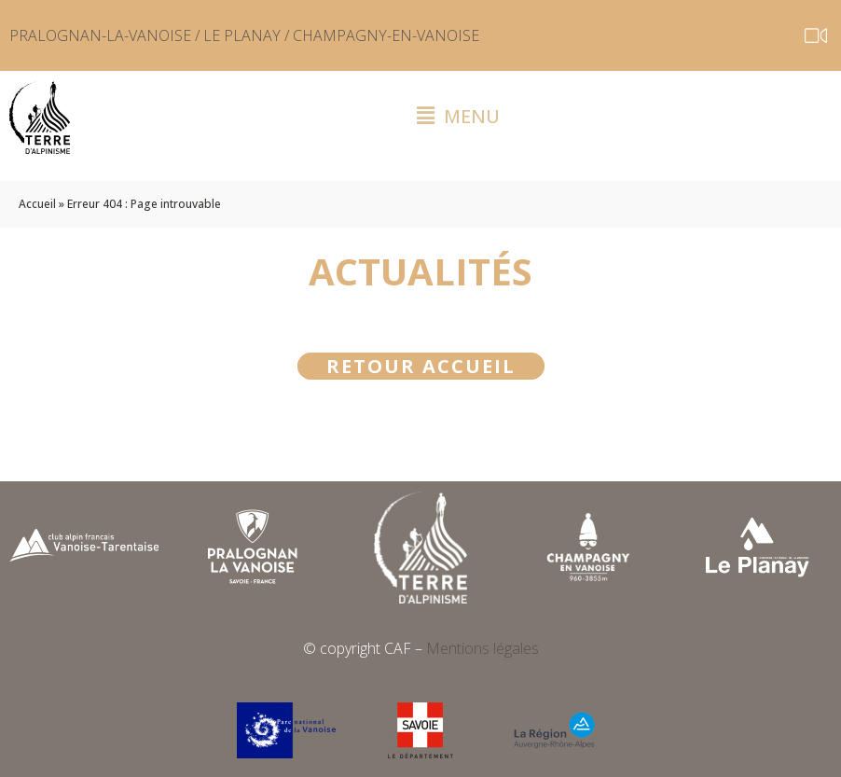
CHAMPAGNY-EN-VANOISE (386, 35)
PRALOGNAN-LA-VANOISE (100, 35)
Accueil (37, 204)
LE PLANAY (242, 35)
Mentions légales (482, 648)
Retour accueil (421, 366)
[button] (458, 117)
